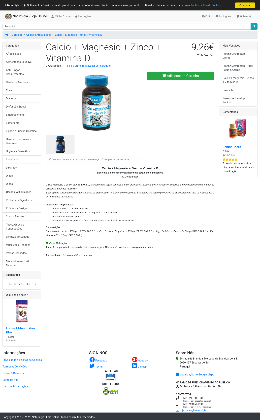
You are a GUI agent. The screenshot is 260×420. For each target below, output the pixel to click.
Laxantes (11, 167)
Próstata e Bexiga (16, 208)
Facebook (98, 360)
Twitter (96, 366)
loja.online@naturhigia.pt (192, 410)
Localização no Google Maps (195, 374)
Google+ (140, 360)
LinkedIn (139, 366)
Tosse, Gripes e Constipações (15, 226)
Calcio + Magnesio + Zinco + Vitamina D (78, 34)
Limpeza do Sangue (17, 236)
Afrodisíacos (13, 53)
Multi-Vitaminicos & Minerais (17, 263)
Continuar (245, 5)
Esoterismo (12, 122)
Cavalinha (228, 90)
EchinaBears (232, 147)
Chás (9, 90)
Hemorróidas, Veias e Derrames (18, 141)
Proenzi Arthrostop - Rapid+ (234, 100)
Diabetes (11, 98)
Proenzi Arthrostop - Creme (234, 55)
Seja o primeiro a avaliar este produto (89, 65)
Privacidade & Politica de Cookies (22, 359)
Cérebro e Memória (17, 82)
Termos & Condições (14, 366)
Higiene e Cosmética (18, 151)
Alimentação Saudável (19, 61)
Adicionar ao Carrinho (180, 76)
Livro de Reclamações (15, 386)
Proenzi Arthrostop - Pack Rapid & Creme (238, 67)
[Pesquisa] (126, 26)
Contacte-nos (10, 379)
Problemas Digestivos (19, 200)
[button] (62, 16)
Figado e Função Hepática (21, 131)
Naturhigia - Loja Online (26, 16)
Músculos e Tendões (18, 244)
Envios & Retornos (13, 373)
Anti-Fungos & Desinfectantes (15, 72)
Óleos (9, 175)
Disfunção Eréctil (16, 106)
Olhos (9, 183)
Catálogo (17, 34)
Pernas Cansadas (16, 253)
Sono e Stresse (15, 216)
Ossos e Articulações (38, 34)
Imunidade (12, 159)
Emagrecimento (15, 114)
